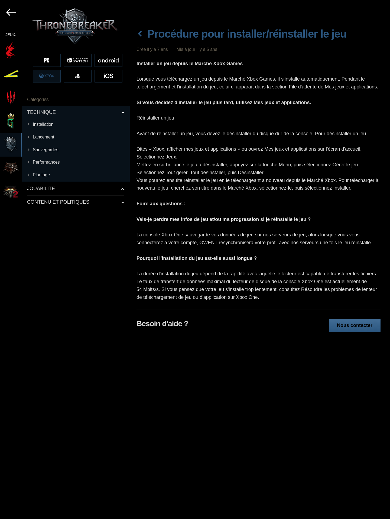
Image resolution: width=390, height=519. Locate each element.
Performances (46, 162)
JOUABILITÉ (41, 188)
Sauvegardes (45, 149)
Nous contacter (354, 325)
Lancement (43, 137)
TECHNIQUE (41, 112)
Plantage (41, 175)
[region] (65, 259)
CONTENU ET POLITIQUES (58, 202)
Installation (43, 124)
